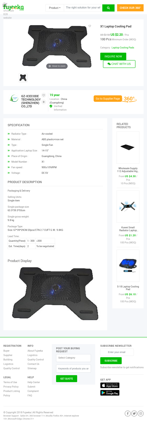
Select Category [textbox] (66, 357)
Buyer (6, 350)
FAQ (30, 395)
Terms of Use (10, 382)
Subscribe (111, 360)
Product (53, 7)
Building (7, 359)
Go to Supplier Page (108, 98)
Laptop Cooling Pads (123, 47)
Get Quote (66, 378)
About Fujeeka (35, 350)
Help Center (34, 382)
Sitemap (32, 368)
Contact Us (33, 364)
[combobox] (73, 358)
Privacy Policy (11, 386)
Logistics (8, 364)
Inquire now (113, 56)
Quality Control (11, 368)
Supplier (7, 355)
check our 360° (130, 8)
